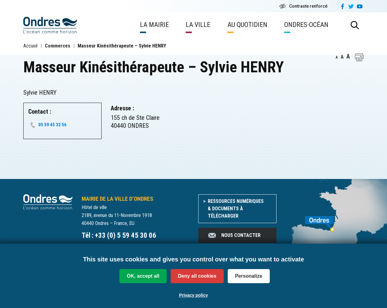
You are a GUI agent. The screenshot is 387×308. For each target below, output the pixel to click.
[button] (359, 57)
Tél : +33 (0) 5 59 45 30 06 (119, 235)
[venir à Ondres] (325, 220)
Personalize (248, 276)
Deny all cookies (197, 276)
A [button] (337, 57)
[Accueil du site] (47, 201)
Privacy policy (193, 295)
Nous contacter (234, 235)
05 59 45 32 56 (52, 124)
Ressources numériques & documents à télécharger (236, 208)
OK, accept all (143, 276)
